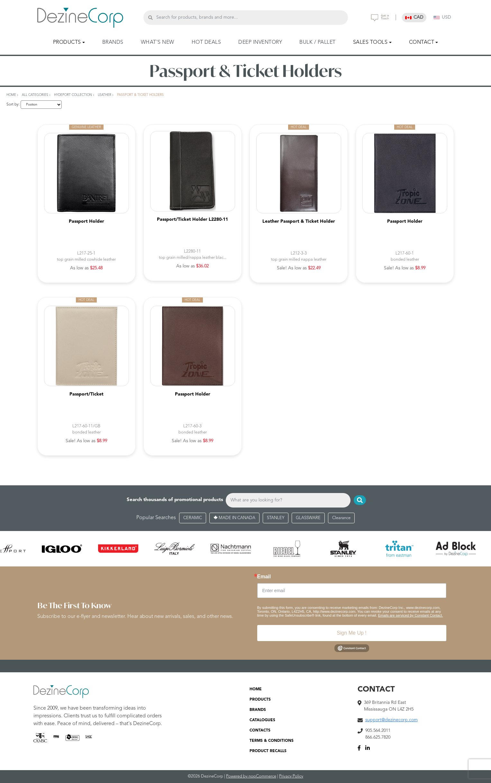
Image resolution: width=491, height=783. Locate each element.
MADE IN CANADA (234, 518)
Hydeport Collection (73, 95)
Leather (104, 95)
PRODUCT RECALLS (268, 751)
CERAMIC (192, 518)
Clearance (341, 518)
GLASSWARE (308, 518)
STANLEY (275, 518)
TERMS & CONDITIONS (272, 741)
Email (264, 576)
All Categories (35, 95)
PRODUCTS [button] (67, 42)
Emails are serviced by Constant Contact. (410, 615)
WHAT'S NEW (157, 42)
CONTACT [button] (421, 42)
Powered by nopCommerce (251, 776)
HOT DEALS (206, 42)
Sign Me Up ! (351, 633)
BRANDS (112, 42)
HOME (256, 689)
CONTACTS (260, 730)
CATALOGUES (262, 720)
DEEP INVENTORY (260, 42)
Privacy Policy (291, 776)
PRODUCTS (260, 700)
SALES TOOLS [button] (370, 42)
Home (11, 95)
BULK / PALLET (317, 42)
